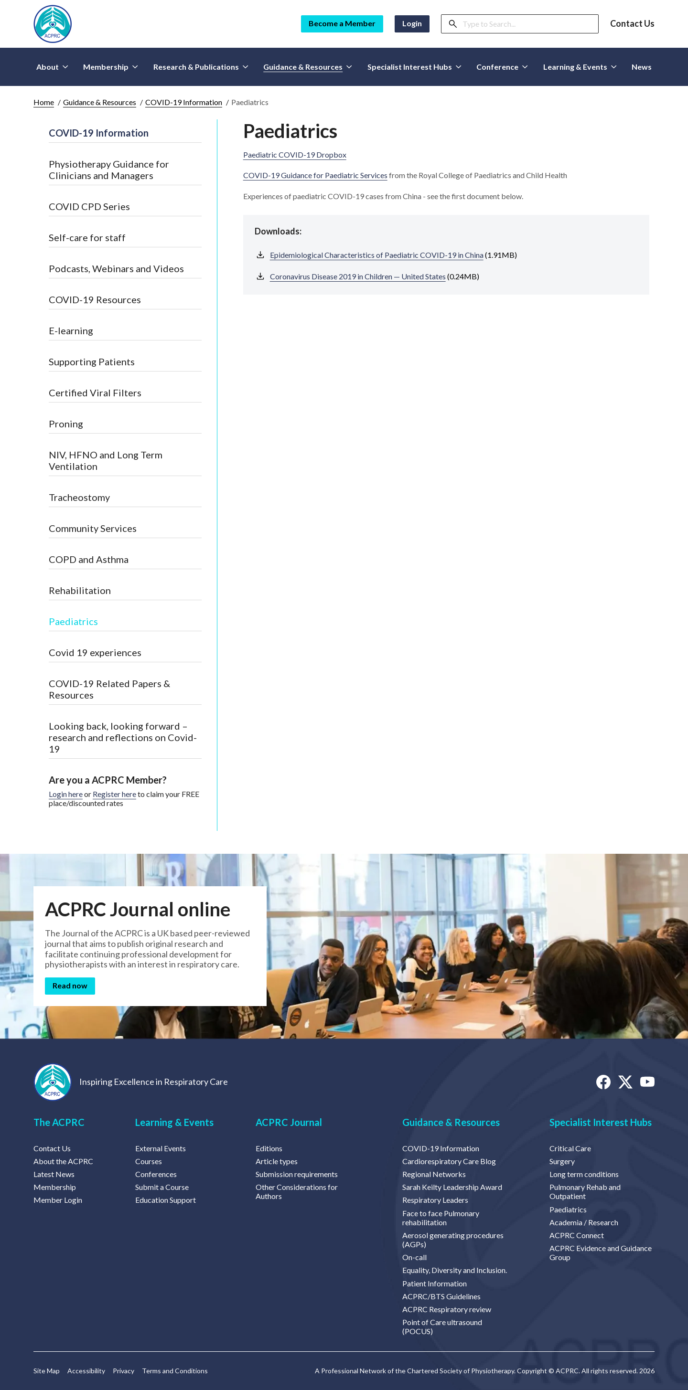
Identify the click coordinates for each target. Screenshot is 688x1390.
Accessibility (86, 1371)
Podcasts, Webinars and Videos (116, 268)
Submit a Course (162, 1186)
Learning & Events (174, 1122)
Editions (269, 1148)
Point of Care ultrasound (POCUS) (442, 1326)
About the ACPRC (63, 1161)
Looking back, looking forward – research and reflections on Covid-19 (123, 737)
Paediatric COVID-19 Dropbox (294, 154)
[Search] (527, 24)
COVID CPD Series (89, 206)
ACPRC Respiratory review (446, 1309)
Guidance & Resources (99, 101)
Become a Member (342, 23)
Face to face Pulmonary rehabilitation (440, 1218)
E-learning (71, 330)
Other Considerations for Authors (297, 1191)
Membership (54, 1186)
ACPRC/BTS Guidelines (441, 1296)
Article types (277, 1161)
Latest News (54, 1173)
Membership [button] (110, 66)
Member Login (57, 1199)
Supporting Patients (92, 361)
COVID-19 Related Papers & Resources (109, 689)
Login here (66, 793)
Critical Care (570, 1148)
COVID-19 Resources (95, 299)
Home (43, 101)
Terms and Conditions (175, 1371)
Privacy (123, 1371)
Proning (66, 423)
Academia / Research (583, 1222)
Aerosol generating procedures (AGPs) (453, 1240)
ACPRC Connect (576, 1235)
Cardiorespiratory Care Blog (449, 1161)
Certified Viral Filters (95, 392)
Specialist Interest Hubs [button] (414, 66)
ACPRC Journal (289, 1122)
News (642, 66)
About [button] (52, 66)
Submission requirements (297, 1173)
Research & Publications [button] (200, 66)
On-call (414, 1257)
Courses (148, 1161)
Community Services (93, 528)
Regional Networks (434, 1173)
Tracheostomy (79, 497)
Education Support (165, 1199)
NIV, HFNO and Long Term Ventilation (105, 460)
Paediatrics (73, 621)
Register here (114, 793)
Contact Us (632, 24)
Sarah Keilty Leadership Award (452, 1186)
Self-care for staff (87, 237)
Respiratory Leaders (435, 1199)
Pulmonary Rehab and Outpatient (585, 1191)
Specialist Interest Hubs (600, 1122)
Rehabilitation (80, 590)
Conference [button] (502, 66)
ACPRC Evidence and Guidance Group (600, 1252)
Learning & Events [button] (580, 66)
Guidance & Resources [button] (307, 66)
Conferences (156, 1173)
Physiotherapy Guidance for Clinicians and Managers (109, 169)
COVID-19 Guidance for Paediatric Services (315, 175)
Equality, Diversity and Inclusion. (454, 1269)
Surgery (562, 1161)
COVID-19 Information (183, 101)
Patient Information (434, 1283)
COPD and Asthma (89, 559)
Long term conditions (584, 1173)
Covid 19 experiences (95, 652)
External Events (160, 1148)
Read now (70, 985)
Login (412, 23)
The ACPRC (59, 1122)
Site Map (46, 1371)
